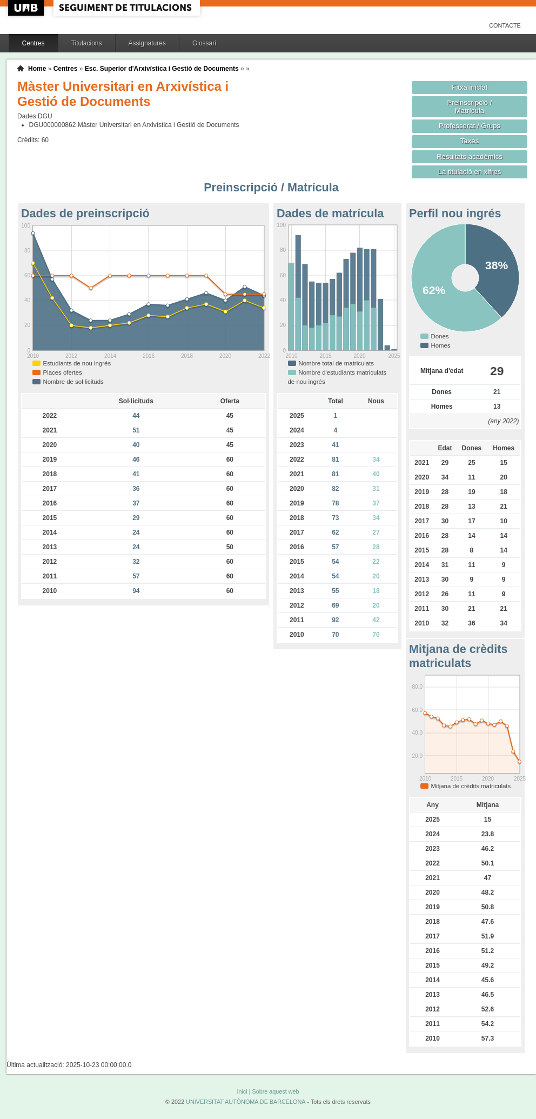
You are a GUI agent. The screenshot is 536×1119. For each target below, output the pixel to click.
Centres (33, 43)
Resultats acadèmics (469, 156)
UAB (27, 8)
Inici (242, 1091)
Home (37, 68)
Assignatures (147, 43)
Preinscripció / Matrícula (469, 106)
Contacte (505, 25)
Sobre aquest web (275, 1091)
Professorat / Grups (469, 126)
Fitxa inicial (469, 87)
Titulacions (86, 43)
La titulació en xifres (469, 172)
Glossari (204, 43)
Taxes (469, 141)
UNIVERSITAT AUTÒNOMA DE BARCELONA (245, 1101)
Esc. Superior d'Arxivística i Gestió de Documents (162, 68)
